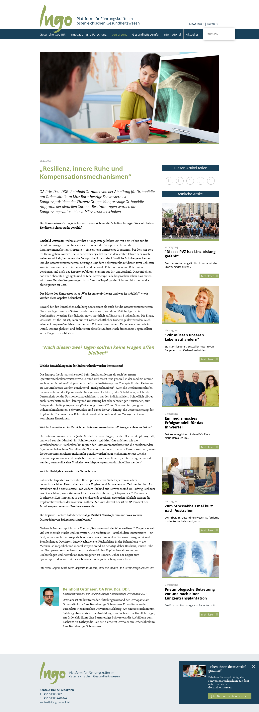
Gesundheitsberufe (145, 34)
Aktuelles (192, 34)
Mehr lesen (209, 276)
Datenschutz (208, 679)
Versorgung (119, 34)
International (172, 34)
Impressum (209, 670)
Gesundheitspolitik (52, 34)
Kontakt (211, 674)
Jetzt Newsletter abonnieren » (228, 696)
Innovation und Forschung (88, 34)
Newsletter (196, 24)
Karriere (212, 24)
